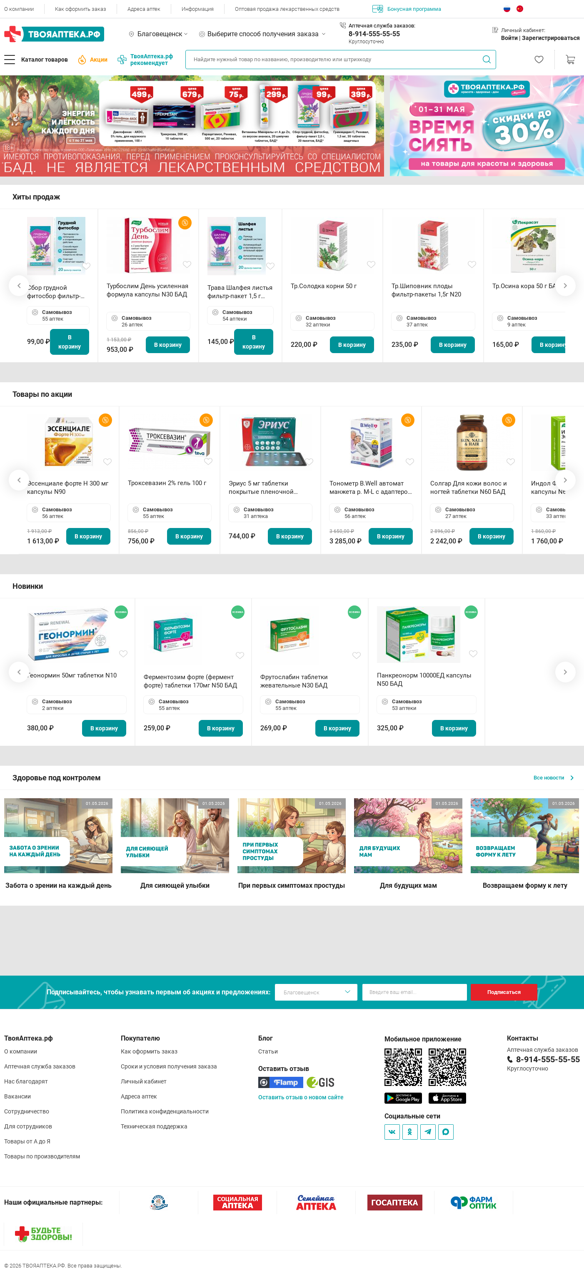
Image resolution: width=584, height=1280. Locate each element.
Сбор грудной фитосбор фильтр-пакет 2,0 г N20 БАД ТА (56, 292)
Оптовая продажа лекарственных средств (287, 9)
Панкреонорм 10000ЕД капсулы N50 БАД (424, 679)
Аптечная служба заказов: (382, 25)
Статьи (268, 1051)
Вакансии (17, 1096)
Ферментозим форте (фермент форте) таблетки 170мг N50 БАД (190, 681)
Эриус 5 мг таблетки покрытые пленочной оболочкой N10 (261, 488)
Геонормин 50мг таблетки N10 (72, 675)
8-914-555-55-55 (374, 34)
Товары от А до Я (27, 1141)
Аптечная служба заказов (39, 1066)
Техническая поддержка (154, 1126)
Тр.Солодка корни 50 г (324, 286)
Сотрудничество (26, 1111)
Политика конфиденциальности (165, 1111)
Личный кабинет (144, 1081)
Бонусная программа (406, 8)
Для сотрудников (28, 1126)
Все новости (554, 777)
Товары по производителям (42, 1156)
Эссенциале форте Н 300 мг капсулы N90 (67, 488)
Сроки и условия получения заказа (169, 1066)
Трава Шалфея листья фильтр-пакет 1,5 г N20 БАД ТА (239, 292)
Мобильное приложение (423, 1039)
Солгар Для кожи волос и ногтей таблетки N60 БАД (468, 488)
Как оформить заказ (80, 9)
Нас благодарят (26, 1081)
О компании (19, 9)
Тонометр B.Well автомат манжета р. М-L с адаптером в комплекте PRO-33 (370, 488)
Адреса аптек (143, 9)
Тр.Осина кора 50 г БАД (526, 286)
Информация (198, 9)
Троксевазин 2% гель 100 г (167, 483)
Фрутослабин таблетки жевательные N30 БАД (294, 681)
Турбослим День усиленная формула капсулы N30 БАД (147, 290)
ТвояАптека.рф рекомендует (145, 59)
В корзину (69, 342)
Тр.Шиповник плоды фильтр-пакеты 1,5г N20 (426, 290)
